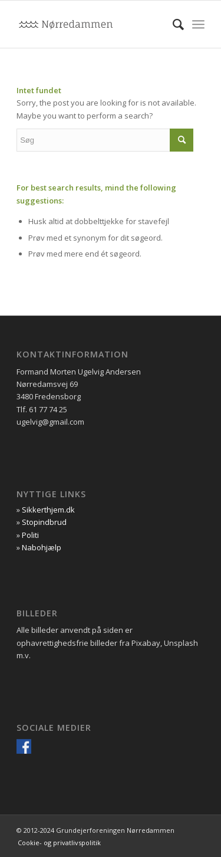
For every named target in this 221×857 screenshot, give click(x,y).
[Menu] (198, 24)
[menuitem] (172, 24)
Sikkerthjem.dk (48, 509)
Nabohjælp (41, 547)
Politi (30, 535)
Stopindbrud (44, 522)
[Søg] (172, 24)
